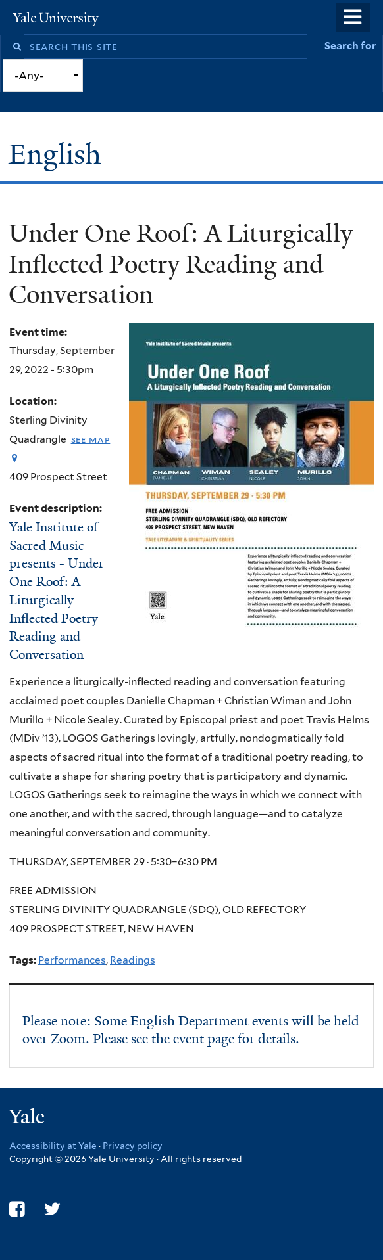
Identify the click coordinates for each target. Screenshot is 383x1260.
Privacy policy (133, 1145)
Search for (350, 45)
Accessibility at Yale (53, 1145)
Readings (132, 960)
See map (91, 439)
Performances (72, 960)
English (59, 154)
